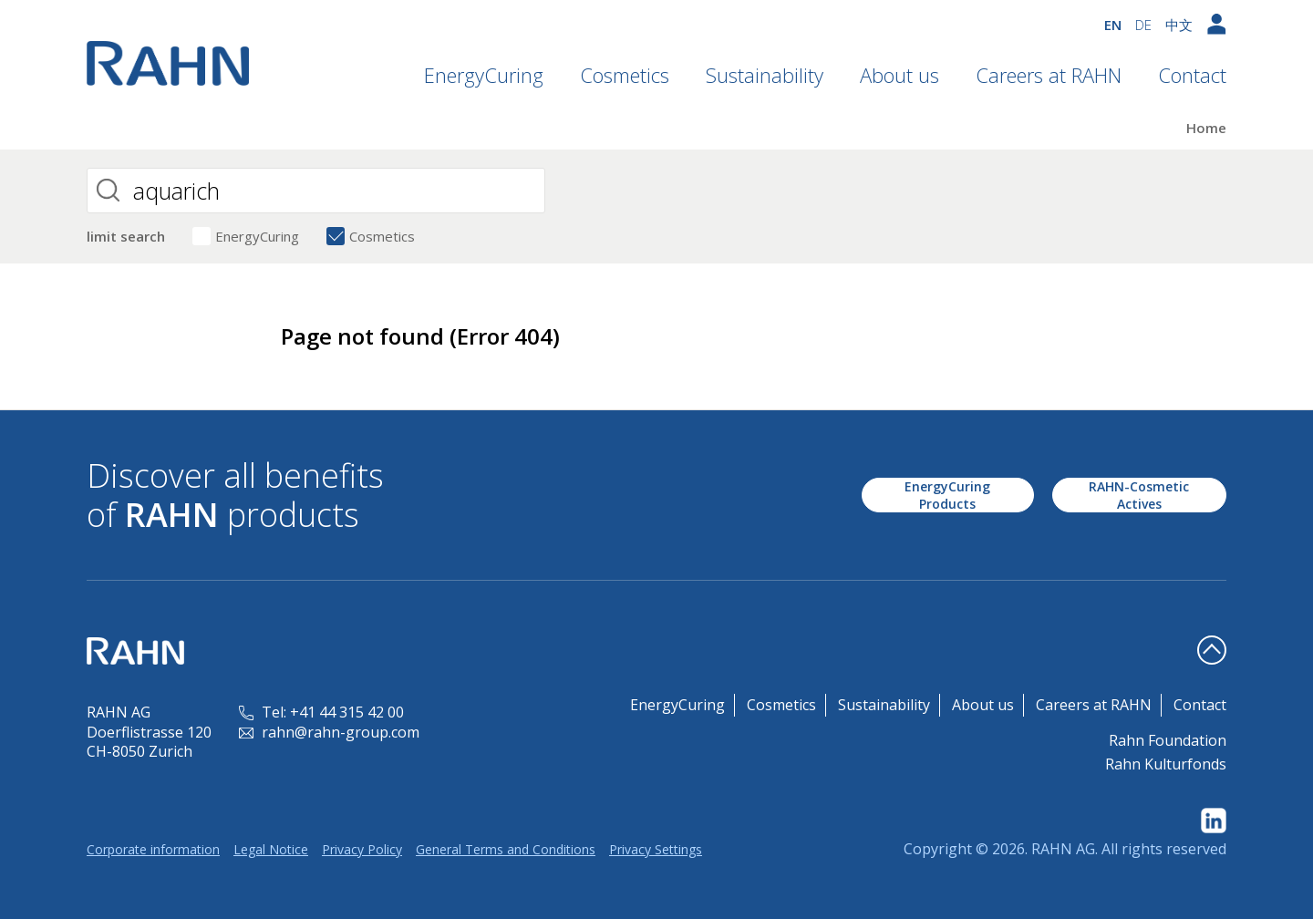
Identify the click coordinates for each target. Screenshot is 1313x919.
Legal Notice (270, 849)
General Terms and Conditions (505, 849)
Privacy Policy (362, 849)
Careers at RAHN (1049, 74)
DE (1143, 24)
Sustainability (764, 74)
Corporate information (153, 849)
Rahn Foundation (1167, 740)
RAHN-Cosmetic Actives (1139, 495)
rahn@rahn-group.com (329, 732)
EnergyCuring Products (947, 495)
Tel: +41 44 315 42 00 (321, 712)
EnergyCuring (483, 74)
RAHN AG (1063, 849)
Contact (1192, 74)
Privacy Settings (655, 849)
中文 (1179, 24)
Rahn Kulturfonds (1165, 764)
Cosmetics (624, 74)
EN (1113, 24)
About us (899, 74)
